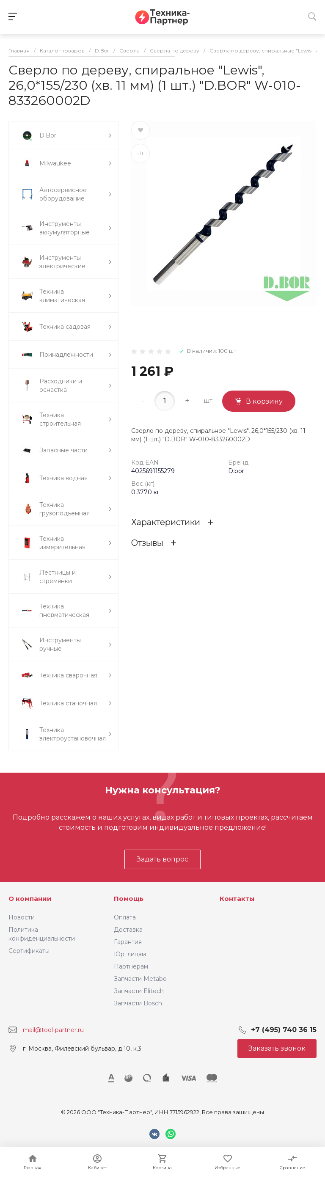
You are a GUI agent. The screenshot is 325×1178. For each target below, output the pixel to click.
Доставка (128, 929)
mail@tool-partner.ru (53, 1030)
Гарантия (128, 942)
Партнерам (131, 966)
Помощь (128, 899)
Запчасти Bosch (138, 1003)
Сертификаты (29, 951)
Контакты (237, 899)
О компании (30, 899)
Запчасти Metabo (140, 979)
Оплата (125, 917)
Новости (21, 917)
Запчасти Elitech (139, 991)
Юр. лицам (130, 954)
